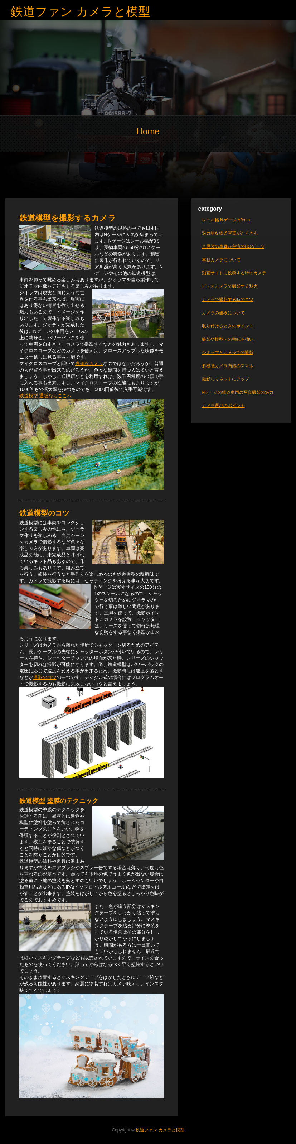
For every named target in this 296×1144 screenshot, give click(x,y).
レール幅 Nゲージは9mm (226, 219)
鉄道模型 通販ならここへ (45, 395)
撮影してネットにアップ (225, 379)
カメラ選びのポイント (223, 405)
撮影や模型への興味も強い (227, 339)
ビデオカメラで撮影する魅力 (230, 286)
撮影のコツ (45, 677)
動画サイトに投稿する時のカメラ (234, 273)
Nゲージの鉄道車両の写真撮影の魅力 (238, 392)
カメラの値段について (223, 312)
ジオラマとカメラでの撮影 (227, 352)
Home (147, 131)
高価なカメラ (89, 363)
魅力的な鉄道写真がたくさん (230, 233)
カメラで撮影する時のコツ (227, 299)
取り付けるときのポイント (227, 326)
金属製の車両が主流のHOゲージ (233, 246)
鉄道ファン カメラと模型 (80, 11)
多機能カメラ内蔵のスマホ (227, 365)
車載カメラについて (221, 259)
